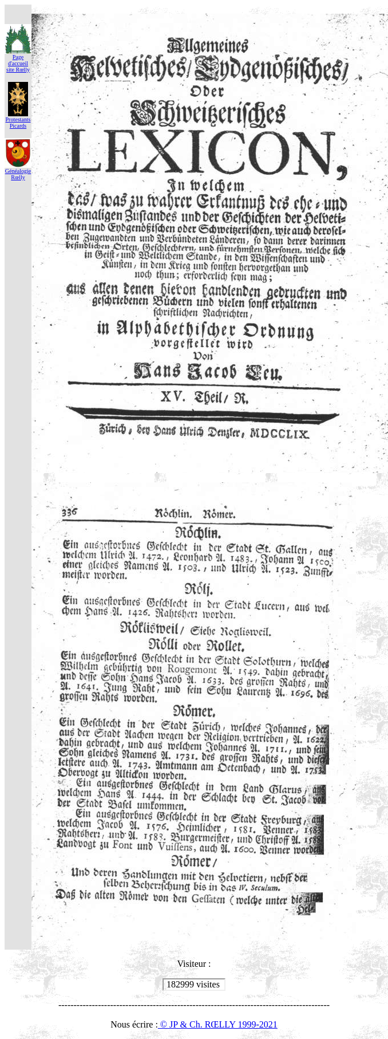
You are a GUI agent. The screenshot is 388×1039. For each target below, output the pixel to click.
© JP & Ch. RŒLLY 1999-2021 (218, 1024)
